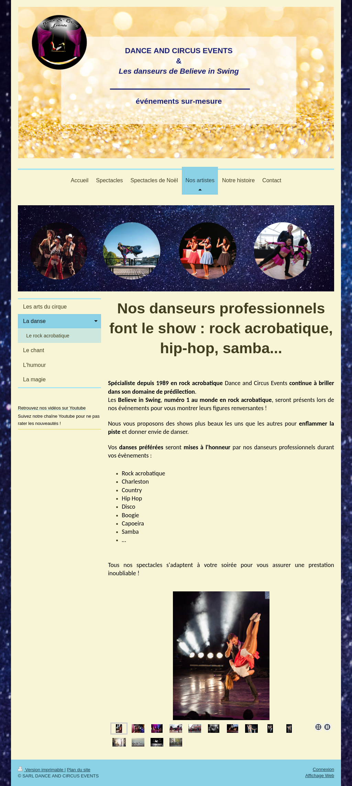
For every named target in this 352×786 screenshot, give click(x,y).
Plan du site (78, 769)
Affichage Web (319, 775)
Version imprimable (41, 769)
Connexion (323, 769)
